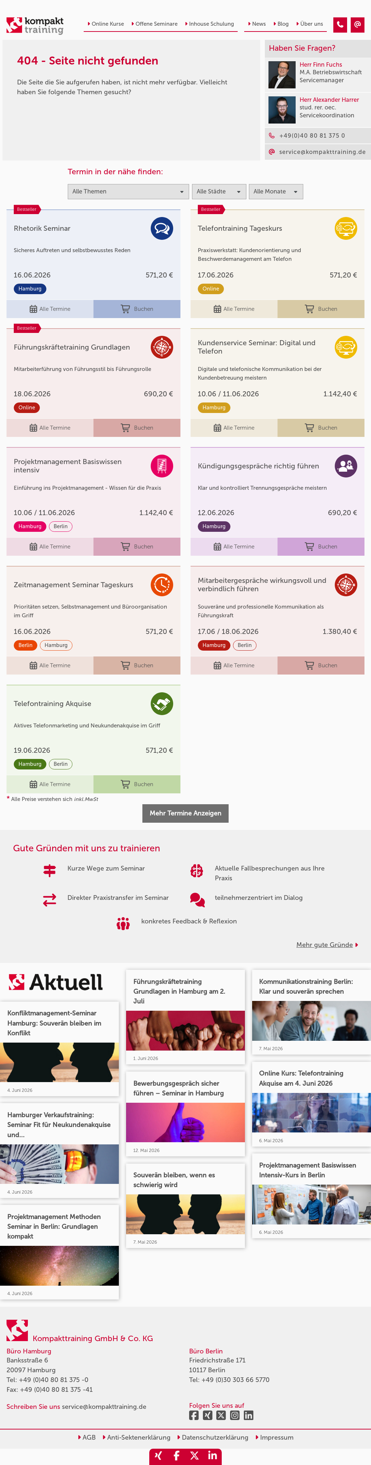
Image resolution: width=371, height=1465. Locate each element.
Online (211, 289)
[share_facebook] (176, 1457)
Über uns (309, 24)
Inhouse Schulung (209, 24)
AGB (87, 1437)
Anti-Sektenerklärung (136, 1437)
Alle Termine (50, 309)
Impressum (274, 1437)
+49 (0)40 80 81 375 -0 (53, 1380)
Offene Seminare (154, 24)
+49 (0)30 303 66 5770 (235, 1380)
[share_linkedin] (213, 1457)
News (257, 24)
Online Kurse (105, 24)
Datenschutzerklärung (213, 1437)
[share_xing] (158, 1457)
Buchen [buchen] (137, 309)
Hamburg (30, 289)
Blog (281, 24)
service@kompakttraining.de (104, 1407)
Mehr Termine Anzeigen (185, 813)
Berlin (61, 526)
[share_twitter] (195, 1457)
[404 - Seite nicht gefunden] (340, 25)
